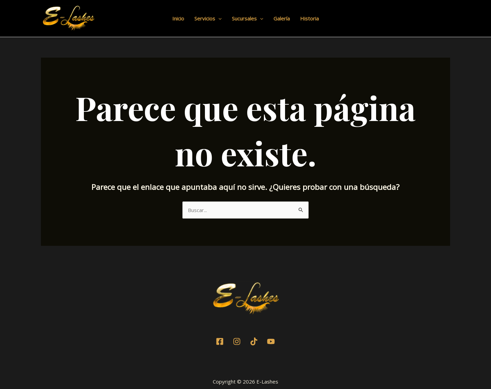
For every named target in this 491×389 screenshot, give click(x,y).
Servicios (208, 18)
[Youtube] (271, 341)
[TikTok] (254, 341)
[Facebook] (220, 341)
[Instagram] (237, 341)
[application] (218, 18)
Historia (309, 18)
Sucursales (247, 18)
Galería (281, 18)
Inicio (178, 18)
